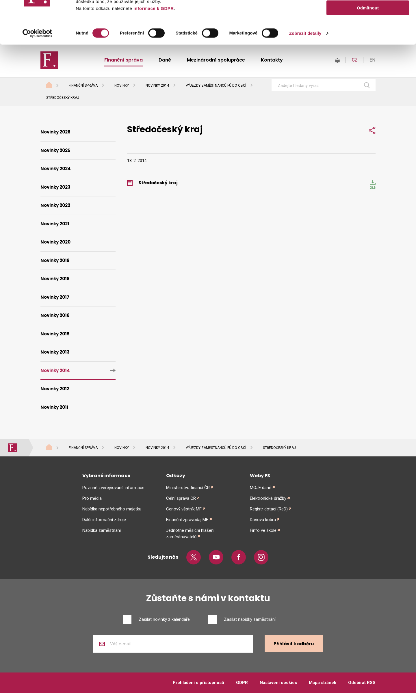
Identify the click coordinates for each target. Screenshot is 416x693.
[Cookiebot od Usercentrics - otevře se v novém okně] (37, 73)
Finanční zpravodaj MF (187, 519)
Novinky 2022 (55, 205)
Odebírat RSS (362, 682)
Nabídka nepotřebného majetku (111, 509)
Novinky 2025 (55, 150)
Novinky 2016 (55, 315)
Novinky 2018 (55, 279)
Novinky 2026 (55, 132)
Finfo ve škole (263, 530)
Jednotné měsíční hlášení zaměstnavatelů (190, 533)
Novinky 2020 (55, 242)
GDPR (242, 682)
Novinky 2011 (54, 407)
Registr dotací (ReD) (269, 509)
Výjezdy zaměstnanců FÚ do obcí (216, 85)
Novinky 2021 (54, 224)
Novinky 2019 (55, 260)
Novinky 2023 (55, 187)
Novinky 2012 (54, 389)
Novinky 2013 (55, 352)
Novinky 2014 (157, 85)
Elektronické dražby (268, 498)
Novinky (121, 85)
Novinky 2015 (55, 334)
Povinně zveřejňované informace (113, 487)
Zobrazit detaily (305, 73)
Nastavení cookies (278, 682)
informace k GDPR (153, 48)
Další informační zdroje (104, 519)
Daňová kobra (263, 519)
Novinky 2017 (54, 297)
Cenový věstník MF (184, 509)
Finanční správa (83, 85)
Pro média (92, 498)
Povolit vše (367, 14)
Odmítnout (368, 48)
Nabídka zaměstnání (101, 530)
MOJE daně (260, 487)
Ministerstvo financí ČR (188, 487)
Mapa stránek (322, 682)
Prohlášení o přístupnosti (198, 682)
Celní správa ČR (181, 498)
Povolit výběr (367, 31)
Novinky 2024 (55, 169)
